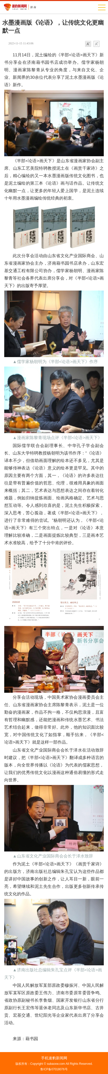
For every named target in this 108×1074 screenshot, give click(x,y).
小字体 (88, 44)
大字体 (97, 44)
